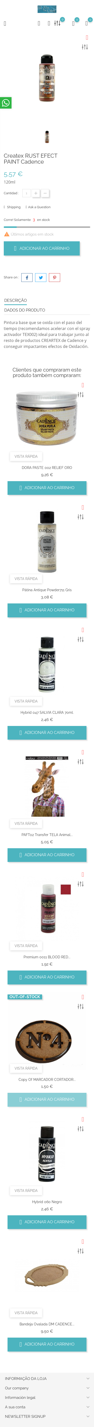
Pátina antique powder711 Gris (47, 590)
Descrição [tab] (15, 300)
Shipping (13, 207)
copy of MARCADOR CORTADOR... (47, 1080)
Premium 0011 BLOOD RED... (47, 957)
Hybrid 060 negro (47, 1202)
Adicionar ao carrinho (41, 248)
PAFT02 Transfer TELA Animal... (47, 835)
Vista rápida (26, 456)
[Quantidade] (26, 193)
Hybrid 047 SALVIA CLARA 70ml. (47, 712)
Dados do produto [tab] (24, 310)
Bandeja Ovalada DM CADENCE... (47, 1324)
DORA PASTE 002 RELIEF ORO (47, 468)
